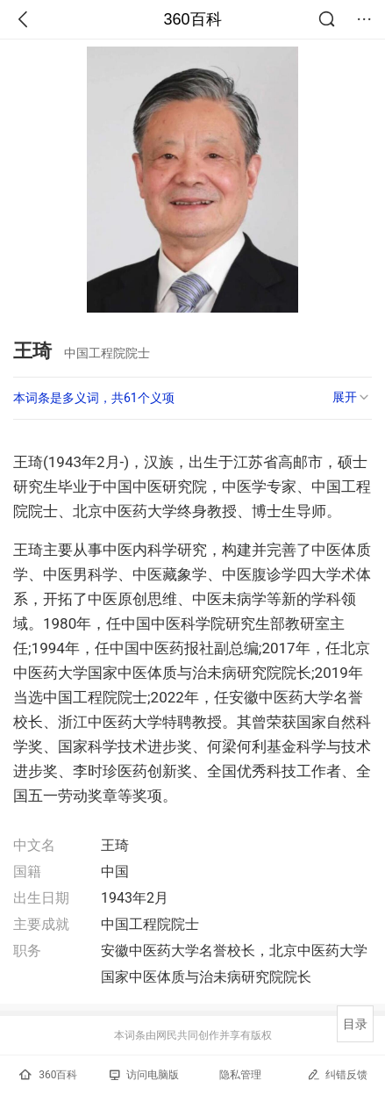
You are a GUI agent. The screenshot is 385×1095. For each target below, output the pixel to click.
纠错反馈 (337, 1074)
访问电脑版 (144, 1075)
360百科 (192, 19)
